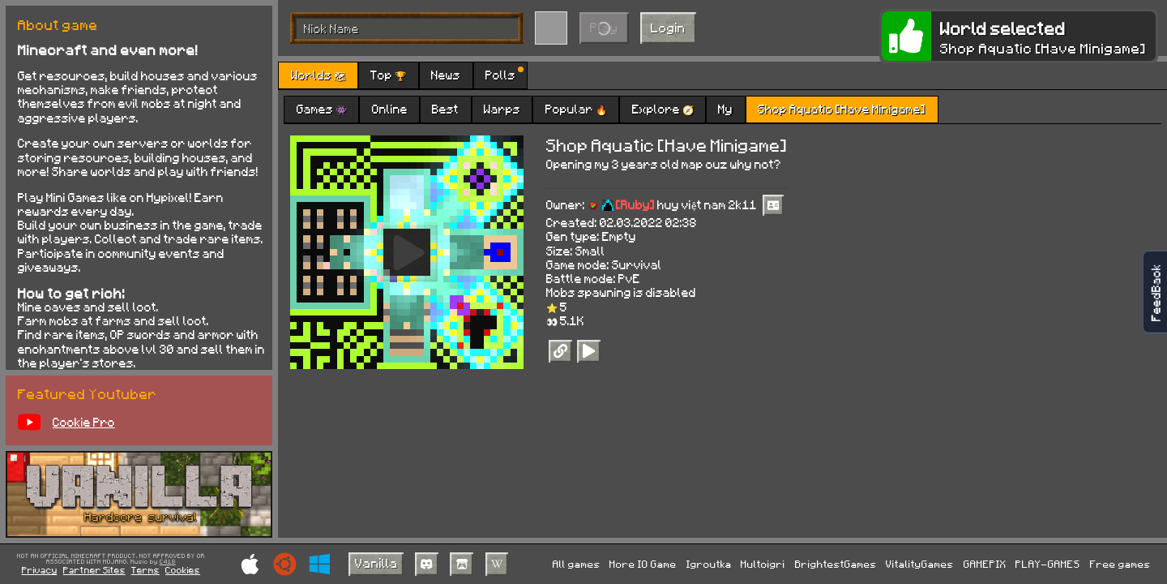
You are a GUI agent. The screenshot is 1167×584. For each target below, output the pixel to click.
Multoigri (763, 563)
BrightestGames (836, 563)
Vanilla (376, 562)
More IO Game (643, 563)
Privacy (40, 570)
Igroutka (709, 563)
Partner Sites (94, 570)
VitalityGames (920, 563)
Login (668, 27)
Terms (145, 570)
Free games (1120, 563)
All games (577, 563)
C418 (168, 562)
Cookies (182, 570)
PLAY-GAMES (1047, 563)
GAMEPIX (985, 563)
